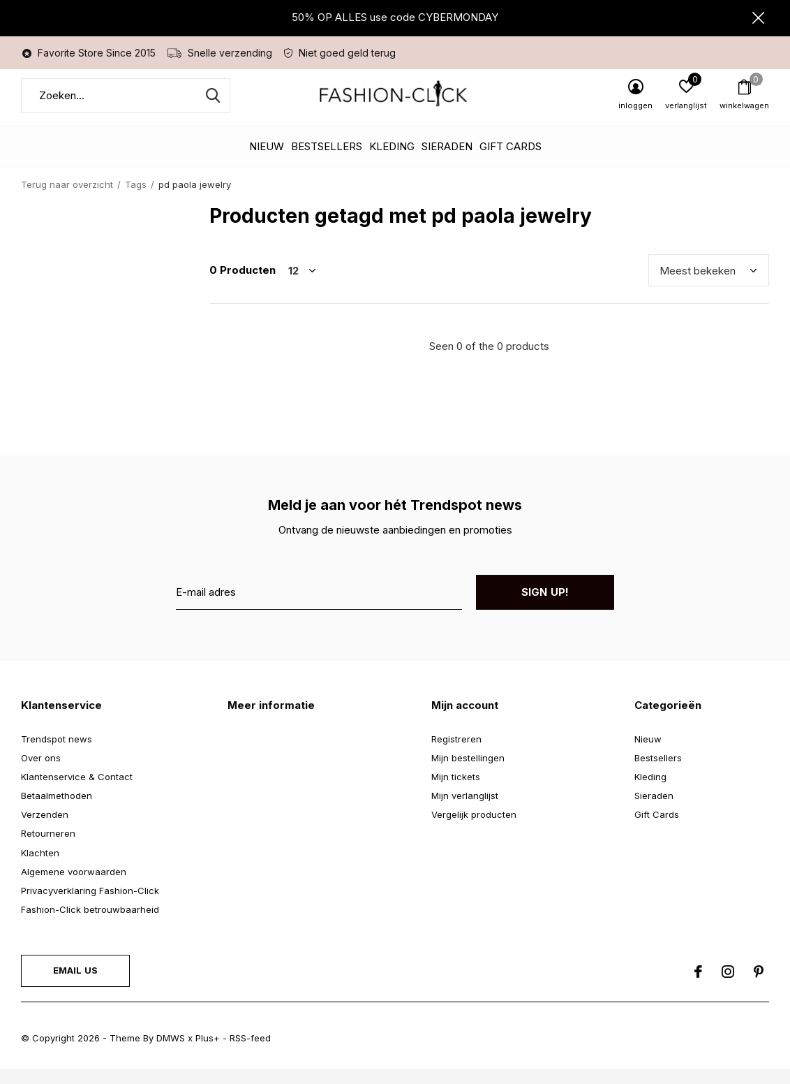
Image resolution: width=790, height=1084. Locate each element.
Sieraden (447, 161)
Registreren (456, 753)
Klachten (40, 866)
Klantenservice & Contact (77, 790)
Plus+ (207, 1051)
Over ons (41, 771)
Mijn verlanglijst (464, 809)
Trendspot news (56, 753)
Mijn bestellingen (468, 771)
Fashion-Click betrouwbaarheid (90, 923)
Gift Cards (510, 161)
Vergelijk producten (473, 828)
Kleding (392, 161)
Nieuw (266, 161)
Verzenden (44, 828)
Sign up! (545, 606)
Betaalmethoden (56, 809)
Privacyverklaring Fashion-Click (90, 904)
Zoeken (210, 109)
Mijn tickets (455, 790)
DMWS (170, 1051)
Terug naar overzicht (67, 198)
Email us (75, 984)
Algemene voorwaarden (73, 885)
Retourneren (48, 848)
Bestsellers (326, 161)
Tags (136, 198)
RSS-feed (250, 1051)
